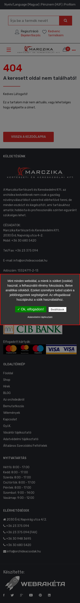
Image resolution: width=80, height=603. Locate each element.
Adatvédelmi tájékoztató (40, 317)
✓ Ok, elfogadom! (30, 309)
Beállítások (57, 309)
